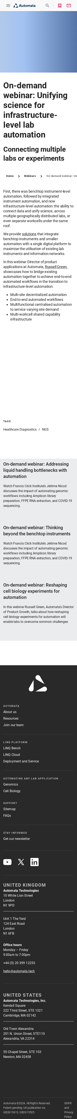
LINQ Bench (12, 748)
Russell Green (56, 267)
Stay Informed (15, 832)
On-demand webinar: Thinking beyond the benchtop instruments (36, 530)
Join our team (13, 725)
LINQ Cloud (11, 755)
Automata (11, 706)
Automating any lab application (30, 778)
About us (9, 712)
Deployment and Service (21, 761)
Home (10, 175)
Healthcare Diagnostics (20, 429)
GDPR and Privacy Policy (69, 1110)
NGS (45, 429)
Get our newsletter (16, 839)
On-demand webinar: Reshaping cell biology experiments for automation (35, 591)
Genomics (10, 784)
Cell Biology (12, 791)
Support (10, 803)
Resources (10, 718)
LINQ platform (15, 742)
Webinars (30, 175)
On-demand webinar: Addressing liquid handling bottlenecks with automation (36, 470)
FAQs (7, 816)
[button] (8, 5)
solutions (29, 234)
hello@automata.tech (19, 971)
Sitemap (9, 809)
